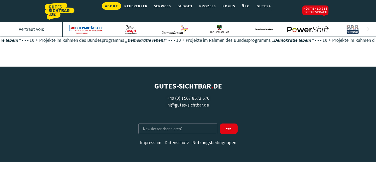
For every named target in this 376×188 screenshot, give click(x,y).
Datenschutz (176, 142)
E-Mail (144, 121)
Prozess (207, 11)
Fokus (228, 11)
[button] (70, 29)
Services (162, 11)
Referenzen (135, 11)
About (111, 11)
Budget (185, 11)
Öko (246, 11)
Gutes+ (263, 11)
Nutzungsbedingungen (214, 142)
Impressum (150, 142)
